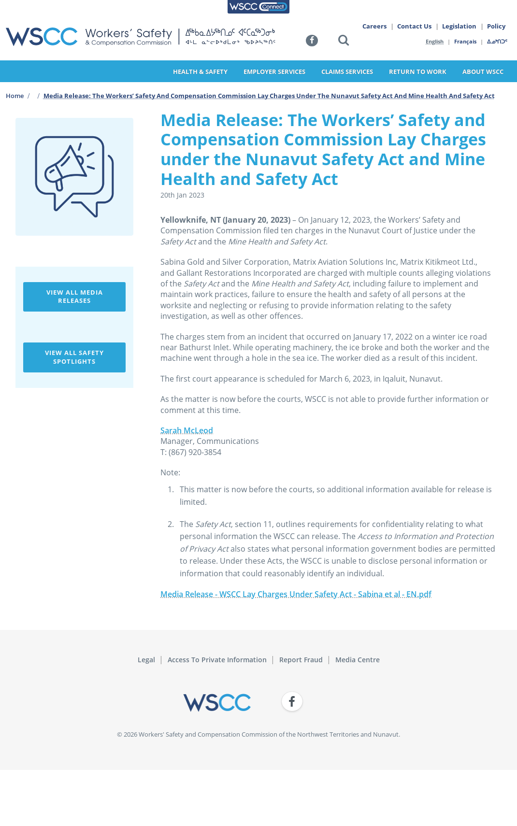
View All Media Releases (74, 296)
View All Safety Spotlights (74, 357)
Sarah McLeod (186, 430)
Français (465, 41)
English (435, 41)
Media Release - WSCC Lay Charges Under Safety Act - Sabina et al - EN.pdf (295, 594)
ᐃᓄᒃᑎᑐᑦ (497, 41)
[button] (343, 42)
